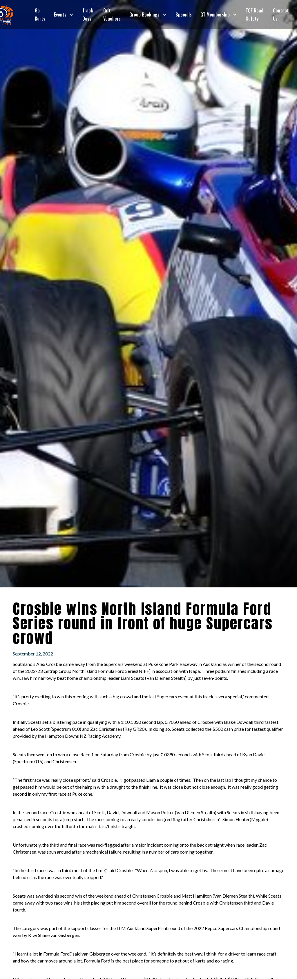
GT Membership (215, 14)
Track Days (87, 14)
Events (60, 14)
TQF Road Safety (254, 14)
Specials (183, 14)
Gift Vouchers (112, 14)
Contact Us (281, 14)
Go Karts (40, 14)
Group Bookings (144, 14)
